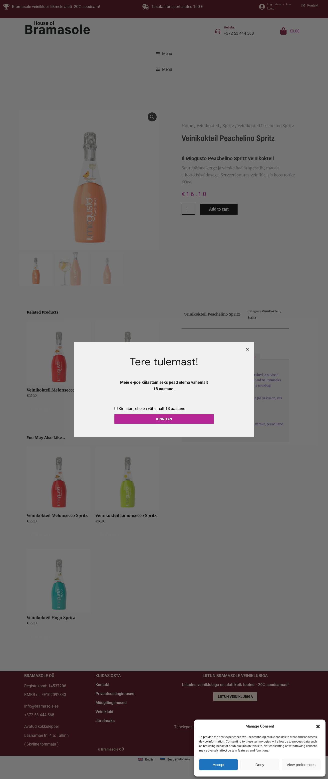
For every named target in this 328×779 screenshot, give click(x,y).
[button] (318, 726)
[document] (164, 389)
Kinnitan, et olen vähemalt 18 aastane (152, 408)
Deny (259, 765)
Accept (218, 765)
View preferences (301, 765)
